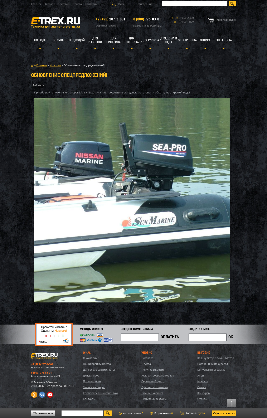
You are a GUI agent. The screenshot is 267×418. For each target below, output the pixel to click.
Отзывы (202, 399)
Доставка (63, 4)
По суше (58, 40)
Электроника (187, 40)
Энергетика (223, 40)
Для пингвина (113, 40)
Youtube (50, 395)
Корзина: (192, 413)
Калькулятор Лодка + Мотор (215, 358)
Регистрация (144, 4)
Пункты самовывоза (154, 387)
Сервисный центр (152, 381)
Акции (201, 375)
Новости (202, 381)
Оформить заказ (224, 413)
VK (42, 395)
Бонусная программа (211, 369)
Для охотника (132, 40)
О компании (91, 358)
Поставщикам (92, 381)
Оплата (77, 4)
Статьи (201, 387)
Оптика (205, 40)
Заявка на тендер (94, 387)
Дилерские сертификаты (99, 369)
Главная (36, 4)
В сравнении (161, 413)
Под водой (77, 40)
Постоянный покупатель (213, 364)
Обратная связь (43, 413)
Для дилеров (91, 375)
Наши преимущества (97, 364)
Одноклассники (34, 395)
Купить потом (131, 413)
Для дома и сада (168, 40)
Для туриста (150, 40)
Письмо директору (153, 399)
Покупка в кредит (152, 369)
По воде (40, 40)
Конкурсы (203, 393)
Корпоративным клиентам (100, 393)
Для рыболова (95, 40)
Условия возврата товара (157, 375)
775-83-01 (147, 18)
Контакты (91, 4)
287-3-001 (110, 18)
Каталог (49, 4)
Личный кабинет (152, 393)
